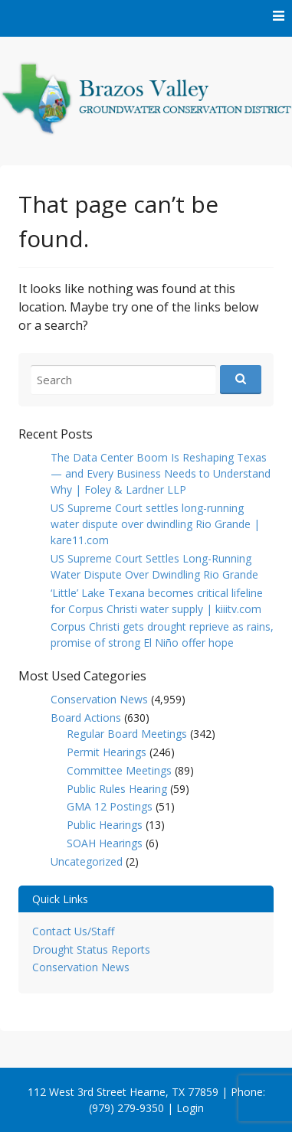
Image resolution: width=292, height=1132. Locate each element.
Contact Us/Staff (73, 931)
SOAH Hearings (105, 843)
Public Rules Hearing (117, 788)
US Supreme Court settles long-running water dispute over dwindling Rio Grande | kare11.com (155, 524)
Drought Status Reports (91, 949)
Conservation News (99, 699)
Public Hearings (105, 824)
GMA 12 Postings (110, 806)
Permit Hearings (106, 752)
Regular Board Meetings (127, 733)
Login (190, 1108)
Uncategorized (87, 861)
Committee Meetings (119, 770)
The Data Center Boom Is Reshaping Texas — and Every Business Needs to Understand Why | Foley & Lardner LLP (161, 473)
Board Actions (86, 717)
